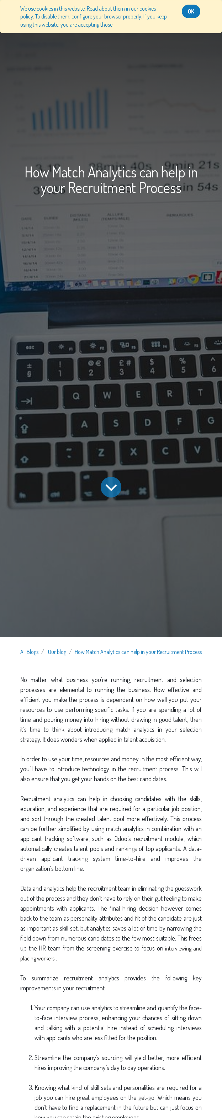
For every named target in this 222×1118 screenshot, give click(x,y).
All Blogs (29, 651)
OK (191, 11)
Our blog (57, 651)
